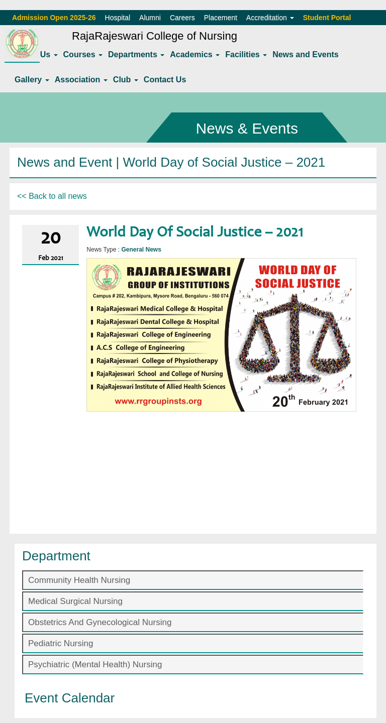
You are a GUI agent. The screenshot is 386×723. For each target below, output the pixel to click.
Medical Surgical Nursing (75, 601)
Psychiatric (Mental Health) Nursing (95, 664)
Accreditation (270, 18)
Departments (136, 54)
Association (81, 79)
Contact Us (165, 79)
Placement (220, 18)
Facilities (246, 54)
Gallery (32, 79)
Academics (195, 54)
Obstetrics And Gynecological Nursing (99, 622)
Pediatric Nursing (60, 643)
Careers (182, 18)
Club (125, 79)
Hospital (118, 18)
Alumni (150, 18)
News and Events (305, 54)
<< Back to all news (52, 196)
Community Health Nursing (79, 580)
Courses (83, 54)
